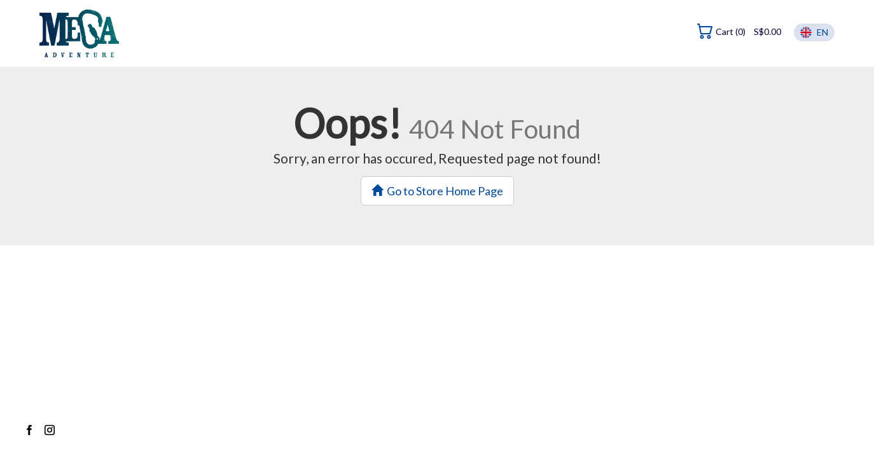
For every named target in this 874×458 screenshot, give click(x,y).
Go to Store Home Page (437, 191)
